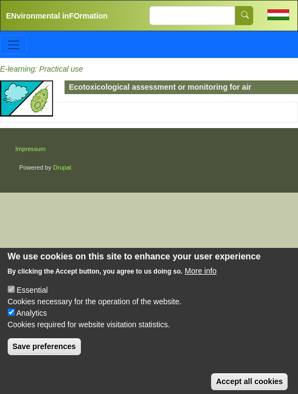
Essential (32, 296)
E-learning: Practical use (41, 69)
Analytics (31, 319)
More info (201, 277)
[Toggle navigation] (13, 44)
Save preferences (44, 353)
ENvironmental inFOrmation (57, 15)
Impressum (30, 149)
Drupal (62, 167)
